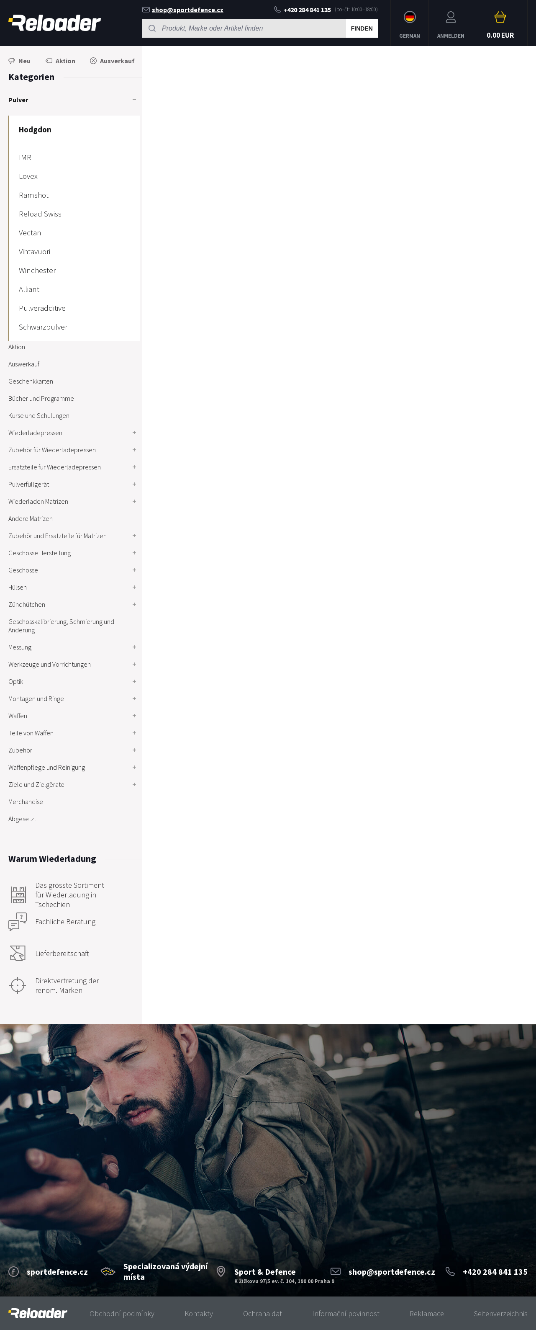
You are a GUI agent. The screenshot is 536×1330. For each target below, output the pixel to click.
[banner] (37, 1313)
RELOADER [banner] (54, 23)
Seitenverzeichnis (501, 1313)
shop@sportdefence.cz (182, 9)
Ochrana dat (262, 1313)
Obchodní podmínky (122, 1313)
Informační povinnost (346, 1313)
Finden (362, 28)
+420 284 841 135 (302, 9)
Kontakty (199, 1313)
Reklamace (427, 1313)
